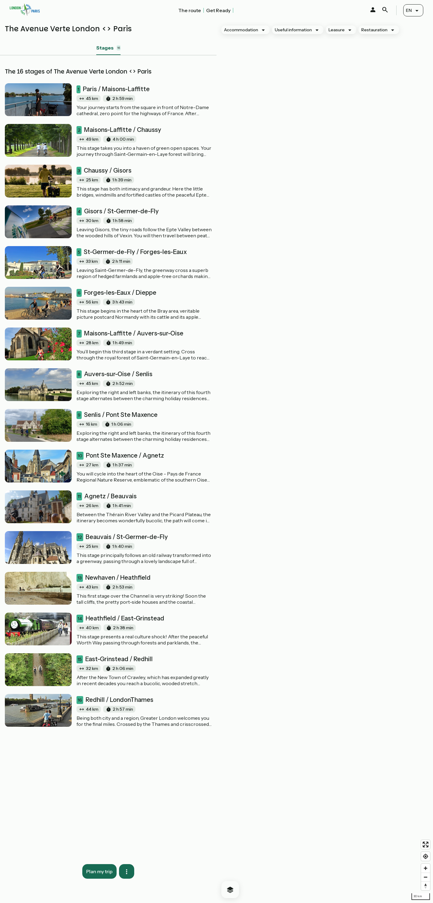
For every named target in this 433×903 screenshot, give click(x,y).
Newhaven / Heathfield (114, 578)
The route (189, 10)
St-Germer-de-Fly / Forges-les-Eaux (132, 252)
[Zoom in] (425, 868)
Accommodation (241, 30)
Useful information (293, 30)
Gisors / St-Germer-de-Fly (118, 211)
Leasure (337, 30)
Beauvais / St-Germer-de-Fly (122, 537)
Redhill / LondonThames (115, 700)
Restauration (374, 30)
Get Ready (218, 10)
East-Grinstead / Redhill (115, 659)
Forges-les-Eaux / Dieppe (116, 293)
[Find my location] (425, 856)
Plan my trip (99, 871)
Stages (108, 48)
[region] (324, 462)
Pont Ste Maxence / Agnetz (120, 456)
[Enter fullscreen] (425, 844)
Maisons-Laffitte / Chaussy (119, 130)
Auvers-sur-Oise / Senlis (114, 374)
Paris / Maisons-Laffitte (113, 89)
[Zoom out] (425, 877)
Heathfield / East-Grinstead (120, 619)
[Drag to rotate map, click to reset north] (425, 885)
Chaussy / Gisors (104, 171)
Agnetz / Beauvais (107, 496)
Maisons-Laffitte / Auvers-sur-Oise (130, 334)
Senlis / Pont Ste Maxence (117, 415)
